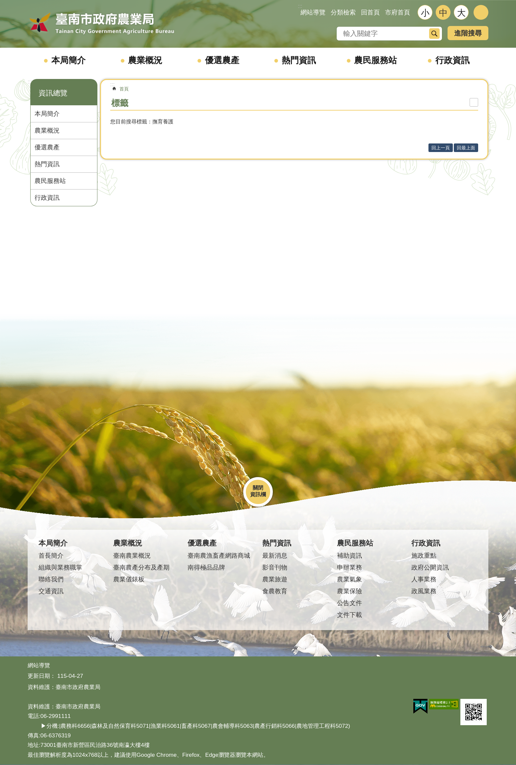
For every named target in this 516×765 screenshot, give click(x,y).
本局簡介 (68, 60)
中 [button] (443, 12)
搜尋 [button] (434, 33)
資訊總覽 (53, 93)
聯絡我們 (51, 579)
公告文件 (349, 602)
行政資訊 (452, 60)
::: (30, 82)
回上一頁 (440, 147)
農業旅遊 (274, 579)
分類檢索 (343, 12)
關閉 (258, 488)
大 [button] (461, 12)
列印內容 (474, 102)
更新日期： (42, 676)
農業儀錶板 (128, 579)
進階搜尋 (468, 33)
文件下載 (349, 614)
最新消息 (274, 555)
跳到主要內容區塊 (3, 3)
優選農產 (222, 60)
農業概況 (145, 60)
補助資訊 (349, 555)
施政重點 (423, 555)
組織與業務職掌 (60, 567)
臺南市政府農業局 (102, 24)
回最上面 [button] (466, 147)
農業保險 (349, 591)
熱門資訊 (299, 60)
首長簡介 (51, 555)
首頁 (124, 88)
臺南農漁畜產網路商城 (219, 555)
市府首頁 (397, 12)
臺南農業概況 (132, 555)
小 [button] (425, 12)
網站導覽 (312, 12)
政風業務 (423, 591)
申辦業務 (349, 567)
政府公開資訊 (430, 567)
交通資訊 (51, 591)
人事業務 (423, 579)
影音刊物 (274, 567)
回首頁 (370, 12)
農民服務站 (375, 60)
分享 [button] (481, 12)
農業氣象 (349, 579)
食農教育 (274, 591)
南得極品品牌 (206, 567)
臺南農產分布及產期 (141, 567)
